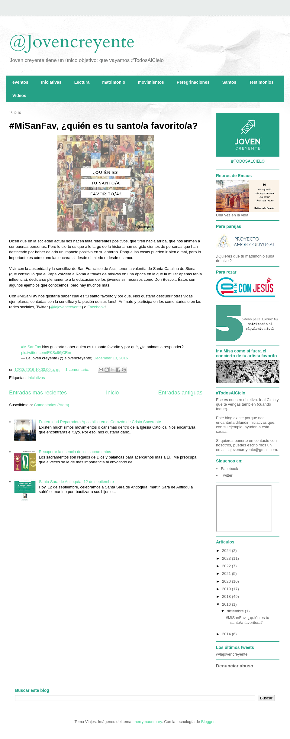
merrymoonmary (148, 721)
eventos (20, 82)
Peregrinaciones (193, 82)
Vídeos (19, 95)
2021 (227, 573)
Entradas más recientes (38, 393)
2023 (227, 558)
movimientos (151, 82)
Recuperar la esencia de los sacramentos (75, 451)
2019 (227, 589)
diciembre (236, 611)
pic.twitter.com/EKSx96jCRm (46, 352)
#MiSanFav (31, 347)
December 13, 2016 (110, 358)
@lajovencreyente (66, 307)
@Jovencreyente (72, 41)
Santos (229, 82)
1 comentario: (78, 369)
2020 (227, 581)
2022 (227, 566)
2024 (227, 550)
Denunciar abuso (234, 665)
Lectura (82, 82)
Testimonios (261, 82)
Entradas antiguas (180, 393)
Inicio (112, 393)
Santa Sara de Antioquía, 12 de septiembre (76, 481)
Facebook (96, 307)
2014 (227, 634)
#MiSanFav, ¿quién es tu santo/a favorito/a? (103, 126)
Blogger (207, 721)
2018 (227, 596)
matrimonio (113, 82)
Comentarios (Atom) (51, 405)
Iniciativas (51, 82)
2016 (227, 604)
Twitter (226, 475)
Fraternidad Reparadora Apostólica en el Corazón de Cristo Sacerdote (100, 422)
